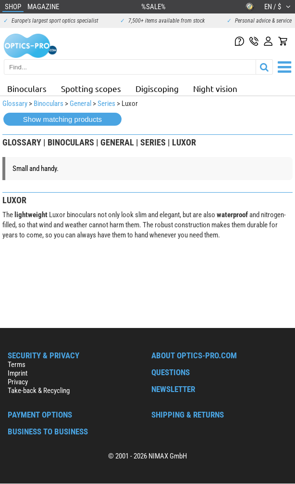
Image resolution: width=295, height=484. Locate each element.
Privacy (18, 382)
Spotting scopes (91, 88)
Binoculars (27, 88)
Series (106, 103)
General (80, 103)
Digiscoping (157, 88)
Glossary (14, 103)
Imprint (17, 373)
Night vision (215, 88)
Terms (16, 364)
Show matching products (62, 119)
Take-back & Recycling (39, 390)
